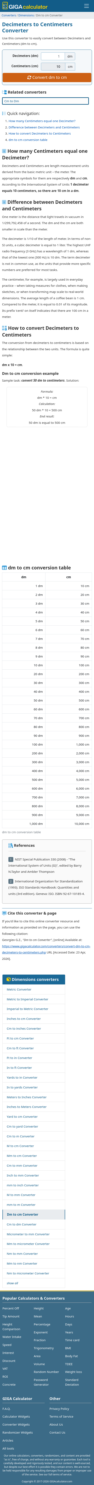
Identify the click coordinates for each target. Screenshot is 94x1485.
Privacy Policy (59, 1409)
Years (69, 1332)
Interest (8, 1353)
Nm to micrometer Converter (28, 1273)
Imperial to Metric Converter (27, 1009)
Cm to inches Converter (24, 1028)
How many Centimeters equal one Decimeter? (42, 121)
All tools (8, 1448)
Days (68, 1324)
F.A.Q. (6, 1409)
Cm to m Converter (21, 1136)
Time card (72, 1340)
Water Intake (11, 1337)
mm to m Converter (21, 1205)
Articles (7, 1440)
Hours (69, 1316)
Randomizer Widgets (17, 1432)
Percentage (42, 1324)
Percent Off (10, 1308)
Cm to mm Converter (22, 1165)
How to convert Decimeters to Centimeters (40, 133)
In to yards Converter (22, 1087)
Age (68, 1308)
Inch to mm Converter (23, 1175)
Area (37, 1356)
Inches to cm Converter (24, 1019)
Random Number (46, 1372)
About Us (56, 1424)
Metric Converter (19, 989)
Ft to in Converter (19, 1058)
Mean (38, 1316)
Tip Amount (10, 1316)
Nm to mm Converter (22, 1253)
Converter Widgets (16, 1424)
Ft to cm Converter (20, 1038)
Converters (9, 15)
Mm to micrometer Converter (28, 1244)
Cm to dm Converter (21, 1224)
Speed (6, 1345)
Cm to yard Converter (22, 1126)
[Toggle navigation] (87, 6)
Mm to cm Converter (22, 1156)
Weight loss (73, 1372)
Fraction (40, 1340)
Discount (8, 1361)
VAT (5, 1368)
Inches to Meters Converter (27, 1107)
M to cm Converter (20, 1146)
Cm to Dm (11, 101)
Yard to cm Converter (22, 1116)
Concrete (9, 1384)
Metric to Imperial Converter (27, 999)
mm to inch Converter (23, 1185)
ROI (5, 1376)
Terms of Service (62, 1416)
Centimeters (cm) (24, 66)
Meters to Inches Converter (27, 1097)
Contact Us (57, 1432)
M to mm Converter (21, 1195)
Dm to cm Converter (22, 1214)
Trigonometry (44, 1348)
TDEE (68, 1364)
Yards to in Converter (22, 1077)
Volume (39, 1364)
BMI (68, 1348)
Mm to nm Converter (22, 1263)
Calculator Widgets (16, 1416)
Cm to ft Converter (20, 1048)
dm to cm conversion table (28, 140)
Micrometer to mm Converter (28, 1234)
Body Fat (71, 1356)
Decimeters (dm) (25, 56)
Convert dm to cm (47, 77)
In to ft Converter (19, 1068)
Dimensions (26, 15)
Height (39, 1308)
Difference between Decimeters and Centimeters (44, 127)
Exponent (41, 1332)
